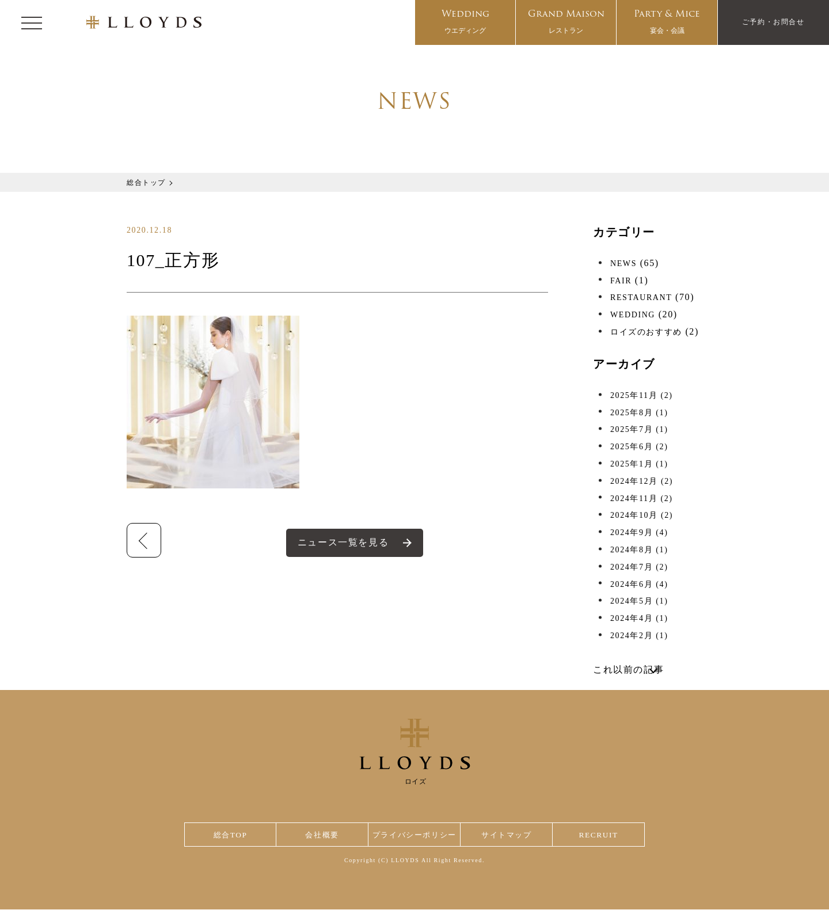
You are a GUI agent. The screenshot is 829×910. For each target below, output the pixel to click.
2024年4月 (639, 618)
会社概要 (320, 835)
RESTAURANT (641, 297)
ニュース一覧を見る (343, 542)
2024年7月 (639, 567)
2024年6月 (639, 584)
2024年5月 (639, 601)
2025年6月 (639, 446)
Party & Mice (667, 22)
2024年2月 (639, 635)
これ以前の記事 (628, 669)
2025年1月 (639, 464)
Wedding (465, 22)
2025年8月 (639, 412)
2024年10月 (641, 515)
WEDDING (632, 314)
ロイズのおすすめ (646, 332)
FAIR (621, 280)
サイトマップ (509, 835)
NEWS (623, 263)
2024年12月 (641, 481)
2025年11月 (641, 395)
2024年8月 (639, 549)
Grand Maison (566, 22)
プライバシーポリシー (414, 835)
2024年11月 (641, 498)
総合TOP (229, 835)
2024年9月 (639, 532)
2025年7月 (639, 429)
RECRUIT (599, 835)
